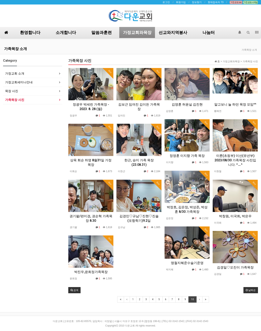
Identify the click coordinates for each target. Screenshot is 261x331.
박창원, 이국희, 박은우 (235, 216)
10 (192, 299)
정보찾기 (197, 2)
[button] (74, 290)
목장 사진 (11, 91)
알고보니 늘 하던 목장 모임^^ (235, 104)
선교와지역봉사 (173, 32)
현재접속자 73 (215, 2)
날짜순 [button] (251, 290)
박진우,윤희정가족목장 (91, 272)
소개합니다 (66, 32)
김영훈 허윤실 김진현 (187, 104)
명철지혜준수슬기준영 (187, 263)
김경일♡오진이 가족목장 (235, 267)
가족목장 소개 (15, 49)
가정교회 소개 (14, 73)
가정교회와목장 (137, 32)
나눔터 (208, 32)
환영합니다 (30, 32)
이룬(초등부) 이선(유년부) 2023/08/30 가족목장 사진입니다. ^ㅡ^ (235, 160)
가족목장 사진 (14, 99)
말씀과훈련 (101, 32)
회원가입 (181, 2)
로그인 (166, 2)
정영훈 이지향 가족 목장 (187, 156)
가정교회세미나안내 (19, 82)
